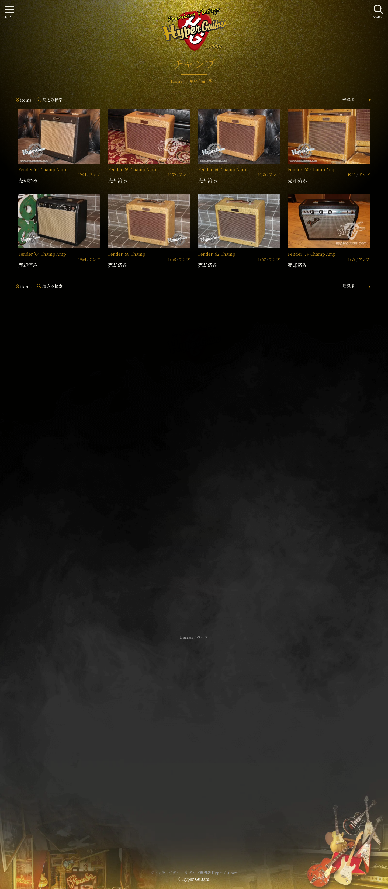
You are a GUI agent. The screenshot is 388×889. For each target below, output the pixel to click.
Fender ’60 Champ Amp (222, 169)
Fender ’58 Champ (126, 254)
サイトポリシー (194, 727)
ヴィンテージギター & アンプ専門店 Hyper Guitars (194, 872)
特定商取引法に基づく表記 (194, 735)
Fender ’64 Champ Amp (42, 169)
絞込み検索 (52, 99)
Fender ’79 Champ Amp (312, 254)
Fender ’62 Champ (216, 254)
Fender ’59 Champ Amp (132, 169)
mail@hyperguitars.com (202, 460)
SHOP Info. (194, 476)
